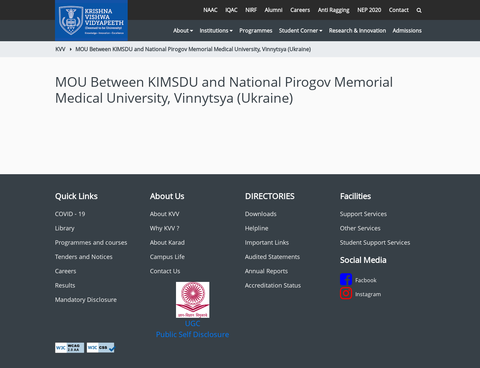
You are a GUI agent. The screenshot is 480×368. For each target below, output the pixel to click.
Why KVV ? (164, 228)
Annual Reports (266, 271)
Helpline (256, 228)
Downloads (261, 214)
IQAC (231, 10)
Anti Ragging (333, 10)
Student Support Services (375, 242)
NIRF (251, 10)
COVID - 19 (70, 214)
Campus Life (167, 257)
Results (65, 285)
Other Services (360, 228)
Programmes (255, 30)
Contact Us (165, 271)
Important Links (267, 242)
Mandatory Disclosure (86, 300)
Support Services (363, 214)
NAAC (210, 10)
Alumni (273, 10)
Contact (399, 10)
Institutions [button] (216, 30)
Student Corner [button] (300, 30)
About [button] (183, 30)
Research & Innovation (357, 30)
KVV (60, 49)
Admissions (407, 30)
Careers (300, 10)
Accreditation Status (273, 285)
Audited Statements (272, 257)
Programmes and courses (91, 242)
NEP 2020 (369, 10)
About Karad (167, 242)
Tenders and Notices (84, 257)
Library (64, 228)
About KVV (164, 214)
